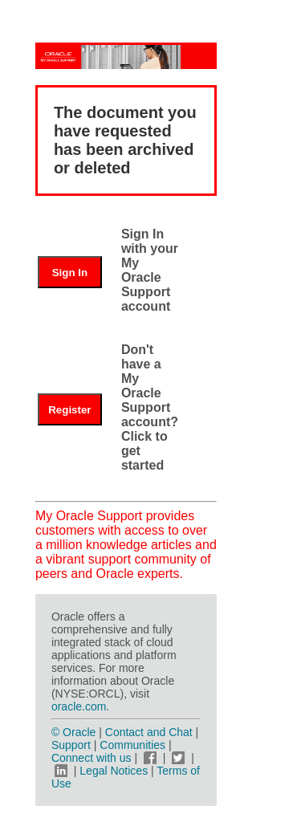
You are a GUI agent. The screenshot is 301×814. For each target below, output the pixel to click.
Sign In (69, 273)
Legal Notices (113, 770)
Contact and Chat (149, 732)
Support (71, 745)
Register (69, 410)
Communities (132, 745)
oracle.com (78, 706)
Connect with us (93, 757)
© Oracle (73, 732)
